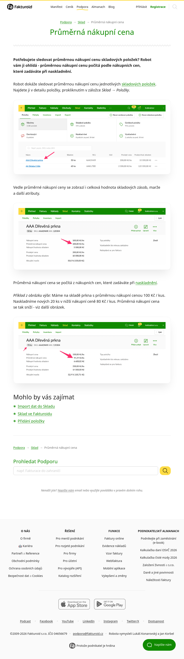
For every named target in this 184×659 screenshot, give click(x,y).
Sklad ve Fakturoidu (35, 413)
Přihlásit (141, 7)
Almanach (98, 7)
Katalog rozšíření (69, 576)
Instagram (111, 621)
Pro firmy (70, 553)
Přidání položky (31, 420)
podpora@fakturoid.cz (88, 634)
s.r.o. (171, 565)
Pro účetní (70, 561)
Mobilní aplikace (114, 568)
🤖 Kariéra (25, 546)
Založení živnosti (154, 565)
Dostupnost (156, 621)
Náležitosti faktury (158, 580)
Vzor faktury (114, 553)
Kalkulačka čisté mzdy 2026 (158, 557)
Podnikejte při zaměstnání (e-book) (158, 540)
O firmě (25, 538)
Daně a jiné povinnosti (158, 572)
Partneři (17, 553)
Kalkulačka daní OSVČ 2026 (158, 550)
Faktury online (114, 538)
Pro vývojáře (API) (70, 568)
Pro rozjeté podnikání (69, 546)
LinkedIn (88, 621)
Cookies (37, 576)
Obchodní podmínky (25, 561)
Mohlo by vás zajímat (43, 397)
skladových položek (138, 83)
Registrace (158, 7)
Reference (32, 553)
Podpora (82, 7)
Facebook (46, 621)
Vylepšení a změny (114, 576)
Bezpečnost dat (18, 576)
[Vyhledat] (165, 470)
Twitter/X (133, 621)
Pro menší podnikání (70, 538)
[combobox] (85, 470)
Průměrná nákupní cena (107, 22)
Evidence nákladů (114, 546)
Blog (111, 7)
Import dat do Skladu (36, 406)
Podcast (25, 621)
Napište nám (66, 490)
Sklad (81, 22)
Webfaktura (114, 561)
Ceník (69, 7)
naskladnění (146, 282)
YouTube (68, 621)
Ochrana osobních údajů (25, 568)
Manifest (56, 7)
